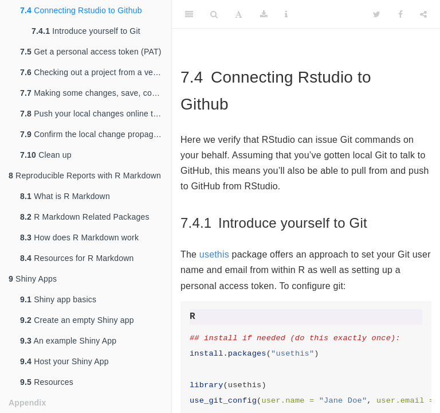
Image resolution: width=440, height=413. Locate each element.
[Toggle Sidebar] (189, 14)
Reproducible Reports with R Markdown (85, 175)
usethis (214, 254)
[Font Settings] (238, 14)
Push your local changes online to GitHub (95, 113)
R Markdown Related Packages (85, 216)
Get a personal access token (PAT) (91, 51)
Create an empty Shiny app (77, 320)
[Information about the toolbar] (286, 14)
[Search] (214, 14)
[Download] (264, 14)
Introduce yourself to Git (86, 31)
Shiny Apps (33, 278)
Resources (46, 382)
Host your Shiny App (64, 361)
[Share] (423, 14)
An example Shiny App (68, 340)
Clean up (46, 154)
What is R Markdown (65, 196)
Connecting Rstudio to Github (81, 10)
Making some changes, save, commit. (95, 93)
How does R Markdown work (79, 237)
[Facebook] (400, 14)
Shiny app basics (58, 299)
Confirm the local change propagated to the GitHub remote (95, 134)
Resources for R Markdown (77, 258)
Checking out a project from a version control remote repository (95, 72)
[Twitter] (376, 14)
